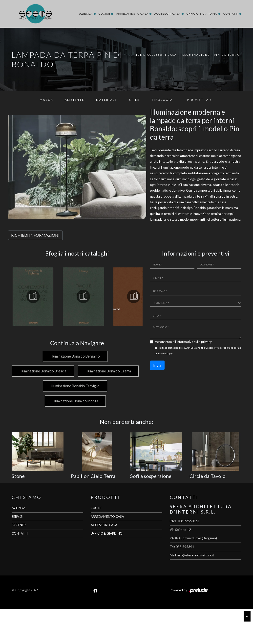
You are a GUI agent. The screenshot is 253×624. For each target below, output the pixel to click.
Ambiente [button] (74, 99)
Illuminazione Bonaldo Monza (75, 416)
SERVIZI (17, 531)
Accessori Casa (167, 13)
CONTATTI (20, 548)
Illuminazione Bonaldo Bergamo (74, 356)
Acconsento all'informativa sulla (183, 342)
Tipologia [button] (162, 99)
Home (140, 54)
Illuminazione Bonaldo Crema (74, 386)
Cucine (104, 13)
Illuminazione (195, 54)
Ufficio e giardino (202, 13)
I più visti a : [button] (198, 99)
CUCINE (96, 523)
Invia (157, 365)
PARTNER (19, 540)
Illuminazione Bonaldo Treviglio (74, 401)
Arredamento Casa (132, 13)
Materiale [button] (106, 99)
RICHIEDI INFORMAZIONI (35, 235)
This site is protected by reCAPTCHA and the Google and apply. (198, 350)
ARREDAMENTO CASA (107, 531)
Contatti (230, 13)
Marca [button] (46, 99)
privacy (206, 342)
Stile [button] (134, 99)
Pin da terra (226, 54)
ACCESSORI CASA (104, 540)
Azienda (85, 13)
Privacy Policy (221, 347)
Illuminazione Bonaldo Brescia (74, 371)
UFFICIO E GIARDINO (107, 548)
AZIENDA (18, 523)
